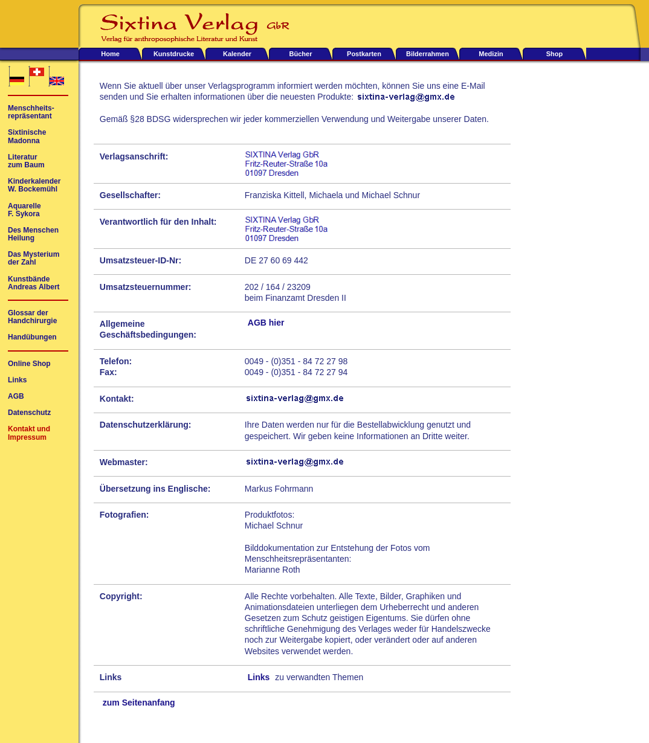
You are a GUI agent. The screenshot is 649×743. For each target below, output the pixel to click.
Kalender (237, 53)
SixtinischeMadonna (27, 136)
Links (259, 677)
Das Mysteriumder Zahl (33, 258)
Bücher (300, 53)
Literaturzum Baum (26, 161)
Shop (554, 53)
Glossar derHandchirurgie (32, 317)
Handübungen (32, 337)
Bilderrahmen (427, 53)
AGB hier (266, 322)
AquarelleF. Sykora (24, 210)
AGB (16, 396)
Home (110, 53)
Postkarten (364, 53)
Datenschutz (29, 413)
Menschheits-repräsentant (31, 112)
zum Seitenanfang (139, 702)
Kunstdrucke (173, 53)
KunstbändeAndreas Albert (34, 283)
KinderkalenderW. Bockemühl (34, 185)
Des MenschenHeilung (33, 234)
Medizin (491, 53)
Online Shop (29, 364)
